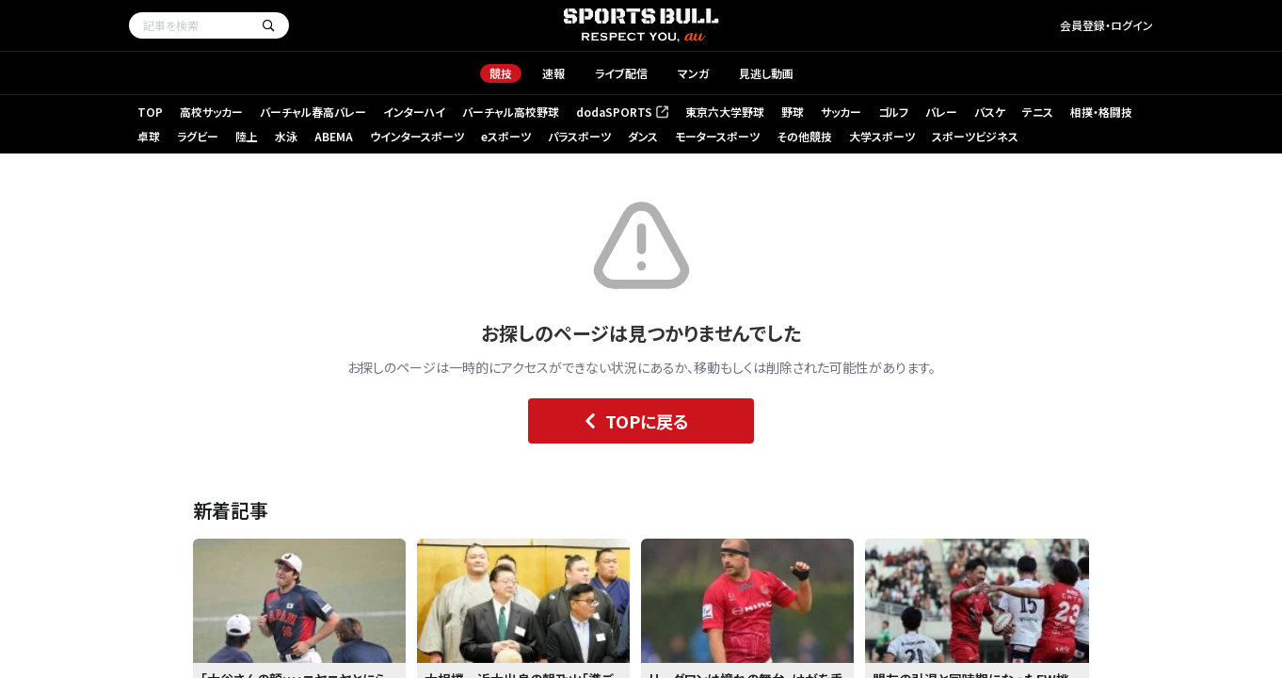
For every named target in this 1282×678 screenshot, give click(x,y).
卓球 (148, 136)
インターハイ (414, 112)
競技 (500, 73)
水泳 (286, 136)
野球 (792, 112)
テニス (1037, 112)
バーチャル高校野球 (510, 112)
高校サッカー (211, 112)
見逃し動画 (766, 73)
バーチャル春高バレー (313, 112)
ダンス (643, 136)
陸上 (246, 136)
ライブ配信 (621, 73)
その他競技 (804, 136)
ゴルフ (893, 112)
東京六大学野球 (724, 112)
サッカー (841, 112)
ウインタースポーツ (417, 136)
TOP (150, 112)
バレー (941, 112)
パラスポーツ (579, 136)
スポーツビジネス (975, 136)
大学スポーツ (882, 136)
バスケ (989, 112)
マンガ (693, 73)
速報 (553, 73)
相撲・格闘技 (1101, 112)
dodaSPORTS (622, 112)
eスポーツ (506, 136)
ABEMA (333, 136)
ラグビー (197, 136)
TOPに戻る (632, 421)
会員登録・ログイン (1106, 25)
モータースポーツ (717, 136)
